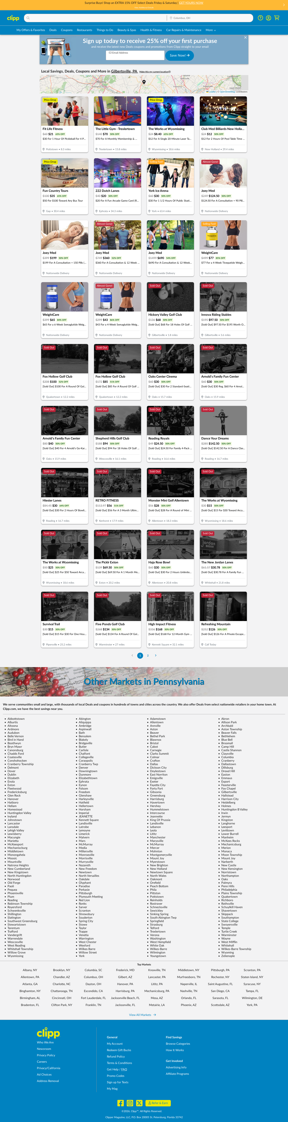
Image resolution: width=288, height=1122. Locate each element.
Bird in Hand (14, 739)
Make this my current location (155, 72)
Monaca (225, 851)
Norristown (227, 872)
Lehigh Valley (14, 830)
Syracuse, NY (252, 984)
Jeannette (155, 816)
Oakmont (154, 879)
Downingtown (86, 771)
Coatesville (13, 757)
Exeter (152, 781)
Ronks (81, 903)
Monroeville (85, 854)
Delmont (11, 767)
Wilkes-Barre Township (234, 949)
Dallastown (227, 764)
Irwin (223, 813)
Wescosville (13, 942)
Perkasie (83, 889)
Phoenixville (13, 893)
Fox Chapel (227, 788)
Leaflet (211, 92)
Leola (152, 830)
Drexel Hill (226, 771)
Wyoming (226, 952)
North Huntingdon (17, 875)
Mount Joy (155, 858)
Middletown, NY (188, 970)
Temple (224, 928)
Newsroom (44, 1048)
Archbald (225, 725)
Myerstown (156, 861)
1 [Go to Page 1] (140, 655)
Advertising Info (176, 1067)
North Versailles (87, 875)
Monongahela (14, 854)
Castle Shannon (230, 750)
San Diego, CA (220, 991)
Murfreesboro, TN (188, 977)
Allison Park (227, 722)
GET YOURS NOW (191, 2)
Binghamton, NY (30, 991)
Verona (153, 935)
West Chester (86, 942)
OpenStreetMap (227, 92)
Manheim (225, 837)
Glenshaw (84, 795)
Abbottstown (14, 718)
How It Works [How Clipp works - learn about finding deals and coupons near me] (175, 1050)
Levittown (226, 830)
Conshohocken (15, 760)
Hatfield (82, 802)
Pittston (153, 893)
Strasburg (155, 924)
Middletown (13, 851)
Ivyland (10, 816)
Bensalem (83, 736)
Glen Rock (12, 795)
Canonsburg (13, 750)
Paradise (83, 886)
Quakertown (228, 896)
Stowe (81, 924)
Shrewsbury (85, 914)
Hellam (10, 806)
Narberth (225, 861)
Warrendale (13, 938)
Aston (152, 729)
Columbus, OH (93, 977)
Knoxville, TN (156, 970)
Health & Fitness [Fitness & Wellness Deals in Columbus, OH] (151, 30)
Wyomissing (13, 956)
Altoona (11, 725)
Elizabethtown (86, 778)
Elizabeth (11, 778)
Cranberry (226, 760)
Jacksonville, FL (125, 1005)
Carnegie (154, 750)
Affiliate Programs (177, 1073)
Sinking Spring (157, 914)
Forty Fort (155, 788)
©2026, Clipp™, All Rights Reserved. (142, 1111)
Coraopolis (84, 760)
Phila (151, 889)
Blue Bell (225, 739)
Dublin (10, 774)
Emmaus (225, 778)
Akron (223, 718)
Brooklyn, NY (61, 970)
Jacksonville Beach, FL (125, 998)
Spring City (84, 921)
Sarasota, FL (220, 998)
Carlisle (82, 750)
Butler (81, 746)
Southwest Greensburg (20, 921)
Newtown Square (160, 872)
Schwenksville (15, 910)
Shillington (12, 914)
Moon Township (230, 854)
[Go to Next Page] (156, 656)
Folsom (82, 788)
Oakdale (82, 879)
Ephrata (82, 781)
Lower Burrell (228, 834)
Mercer (153, 847)
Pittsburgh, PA (220, 970)
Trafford (11, 931)
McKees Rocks (229, 840)
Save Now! (180, 55)
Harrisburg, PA (125, 991)
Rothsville (226, 903)
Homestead (13, 809)
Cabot (152, 746)
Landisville (84, 823)
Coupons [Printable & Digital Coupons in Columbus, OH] (67, 30)
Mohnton (154, 851)
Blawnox (154, 739)
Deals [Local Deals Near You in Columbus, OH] (53, 30)
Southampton (228, 917)
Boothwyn (12, 743)
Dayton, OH (93, 984)
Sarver (81, 907)
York (80, 956)
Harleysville (85, 799)
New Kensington (230, 868)
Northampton (228, 875)
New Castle (227, 865)
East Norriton (157, 774)
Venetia (82, 935)
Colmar (153, 757)
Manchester (156, 837)
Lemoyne (83, 830)
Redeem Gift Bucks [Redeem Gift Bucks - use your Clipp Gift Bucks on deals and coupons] (119, 1050)
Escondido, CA (93, 991)
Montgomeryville (159, 854)
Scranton (83, 910)
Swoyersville (227, 924)
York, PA (252, 1005)
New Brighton (157, 865)
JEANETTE (84, 816)
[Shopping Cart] (276, 17)
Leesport (225, 827)
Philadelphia (227, 889)
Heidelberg (226, 802)
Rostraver (154, 903)
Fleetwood (12, 788)
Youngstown (156, 956)
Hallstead (225, 795)
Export (224, 781)
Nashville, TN (188, 991)
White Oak (155, 945)
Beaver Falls (227, 732)
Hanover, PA (125, 984)
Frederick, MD (125, 970)
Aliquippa (83, 722)
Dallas (152, 764)
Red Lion (83, 900)
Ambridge (83, 725)
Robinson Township (18, 903)
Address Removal (48, 1081)
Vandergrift (13, 935)
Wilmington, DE (252, 998)
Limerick (83, 834)
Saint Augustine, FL (220, 984)
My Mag (112, 1088)
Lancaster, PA (157, 977)
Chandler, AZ (61, 977)
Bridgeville (84, 743)
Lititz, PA (157, 984)
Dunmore (83, 774)
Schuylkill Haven (230, 907)
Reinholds (155, 900)
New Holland (157, 868)
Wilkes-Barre (157, 949)
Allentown (155, 722)
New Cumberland (17, 868)
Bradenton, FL (30, 1005)
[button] (283, 5)
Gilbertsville (227, 792)
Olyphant (83, 882)
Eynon (81, 785)
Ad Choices (44, 1074)
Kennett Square (87, 820)
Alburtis (11, 722)
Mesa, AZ (157, 998)
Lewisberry (12, 834)
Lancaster (12, 823)
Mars (80, 840)
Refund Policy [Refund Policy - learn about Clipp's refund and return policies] (116, 1056)
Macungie (12, 837)
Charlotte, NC (62, 984)
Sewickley (155, 910)
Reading (11, 900)
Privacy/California (48, 1068)
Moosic (10, 858)
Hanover (11, 799)
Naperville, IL (188, 984)
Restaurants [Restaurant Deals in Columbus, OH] (84, 30)
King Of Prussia (158, 820)
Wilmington (156, 952)
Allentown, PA (30, 977)
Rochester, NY (220, 977)
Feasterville (227, 785)
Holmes (224, 806)
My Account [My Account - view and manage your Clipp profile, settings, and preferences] (115, 1043)
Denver (82, 767)
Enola (9, 781)
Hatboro (11, 802)
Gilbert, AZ (125, 977)
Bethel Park (156, 736)
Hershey (154, 806)
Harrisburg (155, 799)
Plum (9, 896)
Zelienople (226, 956)
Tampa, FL (252, 991)
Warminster (227, 935)
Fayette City (156, 785)
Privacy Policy (46, 1055)
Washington (156, 938)
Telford (153, 928)
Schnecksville (157, 907)
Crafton (153, 760)
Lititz (151, 834)
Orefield (154, 882)
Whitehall (226, 945)
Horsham (83, 809)
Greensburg (156, 795)
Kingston (225, 820)
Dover (9, 771)
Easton (224, 774)
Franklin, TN (93, 1005)
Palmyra (225, 882)
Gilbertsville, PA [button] (124, 71)
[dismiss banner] (245, 37)
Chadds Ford (14, 753)
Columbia (226, 757)
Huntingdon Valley (17, 813)
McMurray (84, 844)
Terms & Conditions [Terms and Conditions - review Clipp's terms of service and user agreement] (119, 1063)
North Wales (156, 875)
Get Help (112, 1069)
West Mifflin (227, 942)
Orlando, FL (188, 998)
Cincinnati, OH (61, 998)
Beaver (153, 732)
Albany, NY (30, 970)
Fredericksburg (15, 792)
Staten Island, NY (252, 977)
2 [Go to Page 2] (148, 655)
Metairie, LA (157, 1005)
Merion (224, 847)
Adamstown (156, 718)
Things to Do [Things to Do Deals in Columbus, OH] (105, 30)
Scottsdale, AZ (220, 1005)
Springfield (155, 921)
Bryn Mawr (13, 746)
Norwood (12, 879)
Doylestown (156, 771)
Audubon (11, 732)
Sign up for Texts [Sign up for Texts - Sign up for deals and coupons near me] (117, 1082)
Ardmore (11, 729)
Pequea (10, 889)
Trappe (81, 931)
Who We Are (45, 1042)
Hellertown (84, 806)
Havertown (156, 802)
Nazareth (83, 865)
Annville (154, 725)
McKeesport (13, 844)
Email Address (118, 52)
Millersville (84, 851)
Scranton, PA (252, 970)
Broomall (225, 743)
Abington (83, 718)
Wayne (224, 938)
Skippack (225, 914)
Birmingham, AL (30, 998)
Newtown (84, 872)
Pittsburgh (84, 893)
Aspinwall (83, 729)
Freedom (83, 792)
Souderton (84, 917)
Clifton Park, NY (61, 1005)
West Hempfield (159, 942)
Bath (80, 732)
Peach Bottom (157, 886)
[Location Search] (210, 18)
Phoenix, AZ (189, 1005)
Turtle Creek (227, 931)
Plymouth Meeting (89, 896)
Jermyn (224, 816)
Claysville (225, 753)
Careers (42, 1061)
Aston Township (230, 729)
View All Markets (142, 1015)
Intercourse (156, 813)
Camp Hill (226, 746)
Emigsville (155, 778)
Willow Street (86, 952)
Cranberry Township (19, 764)
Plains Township (230, 893)
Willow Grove (15, 952)
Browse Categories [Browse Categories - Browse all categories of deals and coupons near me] (178, 1043)
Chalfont (83, 753)
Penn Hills (226, 886)
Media (81, 847)
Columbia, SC (93, 970)
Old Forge (12, 882)
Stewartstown (15, 924)
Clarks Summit (158, 753)
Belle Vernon (14, 736)
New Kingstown (16, 872)
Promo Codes (115, 1075)
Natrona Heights (16, 865)
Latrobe (82, 827)
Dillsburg (225, 767)
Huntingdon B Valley (233, 809)
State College (228, 921)
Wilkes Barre (85, 949)
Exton (9, 785)
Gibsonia (154, 792)
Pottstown (155, 896)
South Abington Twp (162, 917)
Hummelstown (158, 809)
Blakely (82, 739)
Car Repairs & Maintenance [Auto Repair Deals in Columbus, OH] (183, 30)
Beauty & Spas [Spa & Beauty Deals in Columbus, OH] (127, 30)
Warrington (85, 938)
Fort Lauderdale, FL (93, 998)
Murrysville (84, 861)
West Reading (14, 945)
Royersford (13, 907)
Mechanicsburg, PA (156, 991)
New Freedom (86, 868)
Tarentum (12, 928)
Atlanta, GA (30, 984)
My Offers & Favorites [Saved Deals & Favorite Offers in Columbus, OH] (31, 30)
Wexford (83, 945)
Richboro (225, 900)
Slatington (12, 917)
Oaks (223, 879)
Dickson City (157, 767)
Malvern (82, 837)
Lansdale (11, 827)
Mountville (12, 861)
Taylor (81, 928)
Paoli (9, 886)
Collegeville (84, 757)
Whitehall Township (18, 949)
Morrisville (84, 858)
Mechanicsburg (229, 844)
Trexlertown (156, 931)
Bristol (153, 743)
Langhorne (226, 823)
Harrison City (228, 799)
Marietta (11, 840)
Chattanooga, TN (62, 991)
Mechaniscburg (15, 847)
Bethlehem (226, 736)
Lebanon (154, 827)
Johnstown (13, 820)
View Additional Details (144, 8)
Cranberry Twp (87, 764)
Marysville (155, 840)
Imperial (82, 813)
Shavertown (227, 910)
